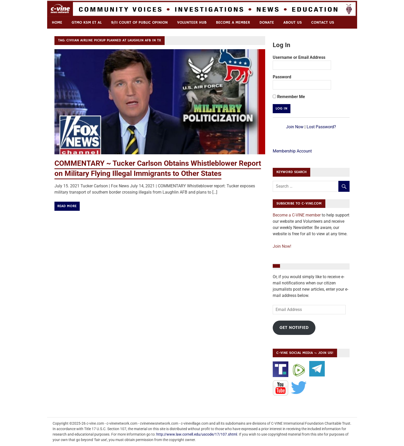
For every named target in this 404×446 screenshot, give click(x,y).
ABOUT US (292, 22)
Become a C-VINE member (297, 215)
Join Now (294, 126)
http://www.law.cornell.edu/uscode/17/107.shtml (196, 434)
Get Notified (294, 327)
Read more (67, 206)
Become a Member (233, 22)
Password (282, 76)
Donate (266, 22)
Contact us (322, 22)
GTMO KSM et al (87, 22)
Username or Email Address (299, 57)
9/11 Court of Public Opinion (139, 22)
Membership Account (292, 151)
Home (57, 22)
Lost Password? (321, 126)
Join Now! (282, 246)
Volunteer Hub (192, 22)
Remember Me (289, 96)
